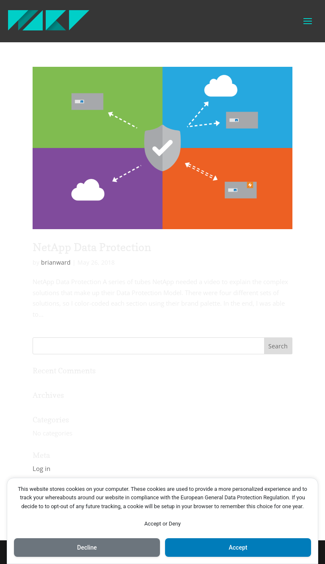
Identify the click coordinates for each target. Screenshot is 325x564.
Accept (238, 547)
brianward (56, 262)
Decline (86, 547)
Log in (41, 468)
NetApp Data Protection (92, 247)
